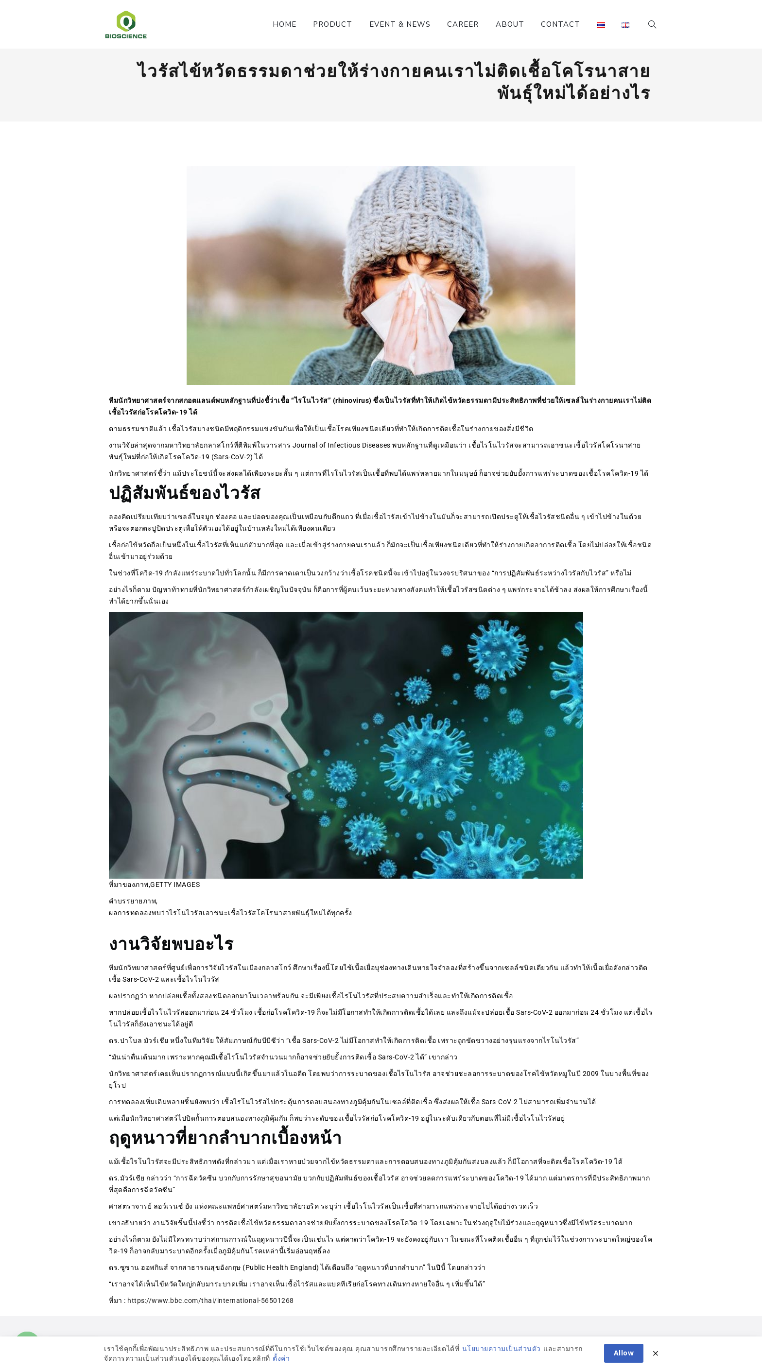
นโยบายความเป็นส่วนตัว (501, 1358)
